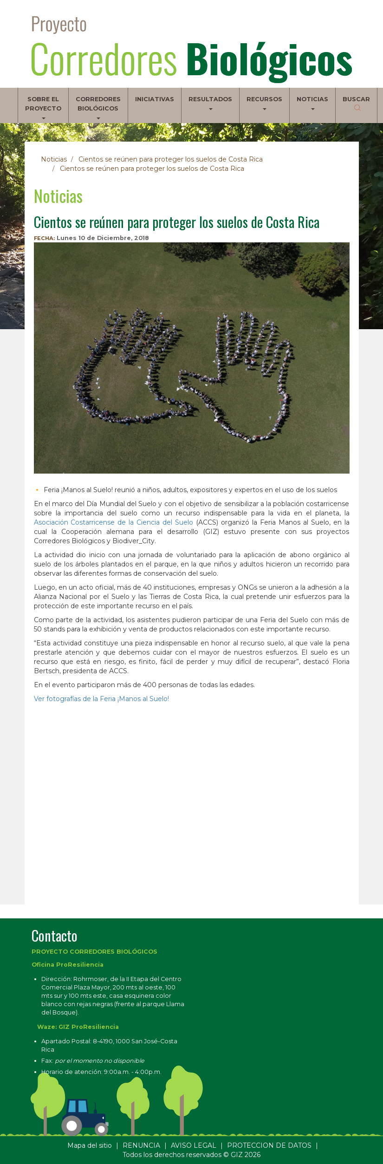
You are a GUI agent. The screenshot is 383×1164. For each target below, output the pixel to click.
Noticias (312, 103)
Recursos (264, 103)
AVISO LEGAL (193, 1145)
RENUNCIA (141, 1145)
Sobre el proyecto (43, 107)
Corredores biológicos (98, 107)
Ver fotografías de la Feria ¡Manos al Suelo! (101, 699)
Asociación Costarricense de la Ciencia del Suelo (114, 522)
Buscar (356, 99)
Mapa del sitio (89, 1145)
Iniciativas (154, 99)
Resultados (210, 103)
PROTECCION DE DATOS (269, 1145)
